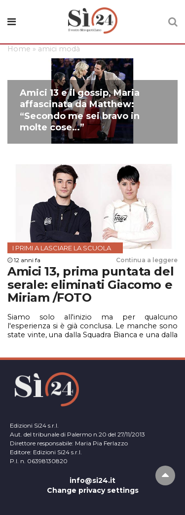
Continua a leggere (147, 260)
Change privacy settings (93, 490)
